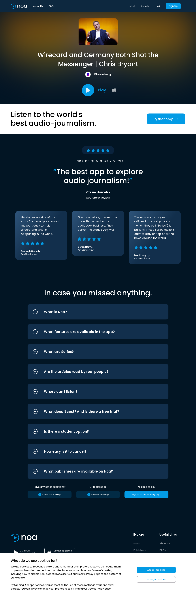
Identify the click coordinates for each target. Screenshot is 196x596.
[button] (92, 312)
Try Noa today (166, 119)
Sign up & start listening (146, 494)
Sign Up (173, 6)
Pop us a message (98, 494)
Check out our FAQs (49, 494)
